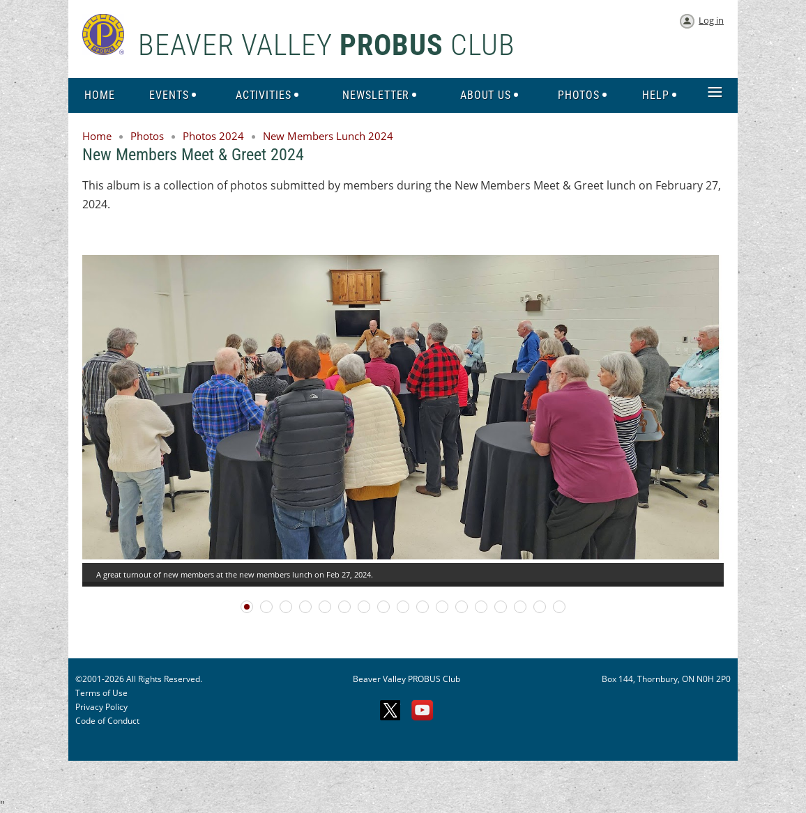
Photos (147, 136)
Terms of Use (101, 693)
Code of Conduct (107, 721)
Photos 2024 (213, 136)
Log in (711, 20)
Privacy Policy (101, 707)
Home (97, 136)
